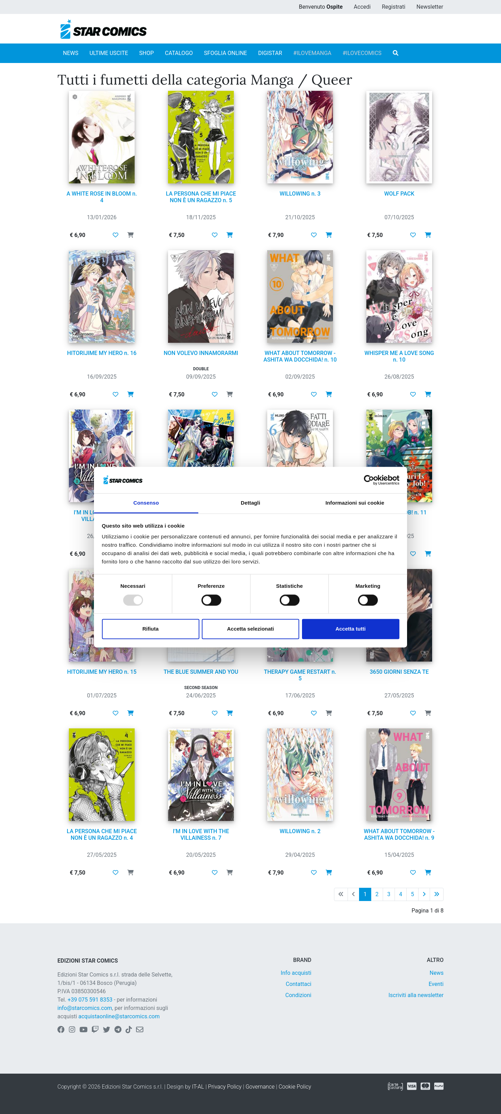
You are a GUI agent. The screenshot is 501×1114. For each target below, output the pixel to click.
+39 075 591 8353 (89, 999)
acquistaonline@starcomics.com (119, 1016)
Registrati (393, 6)
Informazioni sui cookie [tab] (355, 503)
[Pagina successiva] (424, 894)
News (437, 973)
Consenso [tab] (146, 503)
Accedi (362, 6)
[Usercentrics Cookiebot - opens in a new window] (369, 480)
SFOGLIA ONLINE (225, 53)
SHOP (146, 53)
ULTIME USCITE (108, 53)
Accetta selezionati (250, 629)
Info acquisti (296, 973)
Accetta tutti (350, 629)
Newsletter (429, 6)
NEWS (70, 53)
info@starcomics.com (84, 1008)
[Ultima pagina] (437, 894)
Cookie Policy (295, 1086)
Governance (260, 1086)
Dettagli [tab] (250, 503)
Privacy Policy (224, 1086)
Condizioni (298, 995)
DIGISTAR (270, 53)
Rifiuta (150, 629)
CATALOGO (179, 53)
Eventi (436, 984)
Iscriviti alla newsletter (416, 995)
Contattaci (298, 984)
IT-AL (198, 1086)
